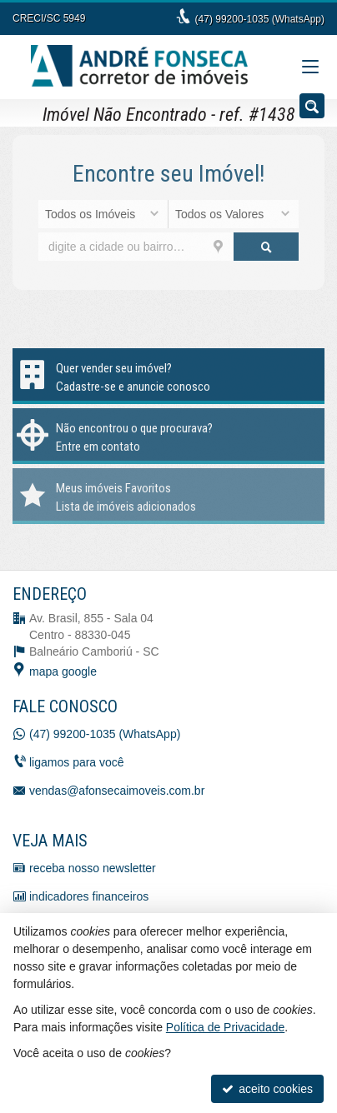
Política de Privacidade (225, 1027)
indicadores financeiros (88, 896)
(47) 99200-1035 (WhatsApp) (259, 19)
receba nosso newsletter (92, 868)
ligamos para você (76, 762)
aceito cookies (267, 1089)
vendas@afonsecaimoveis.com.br (116, 790)
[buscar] (266, 246)
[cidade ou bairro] (136, 246)
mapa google (63, 671)
